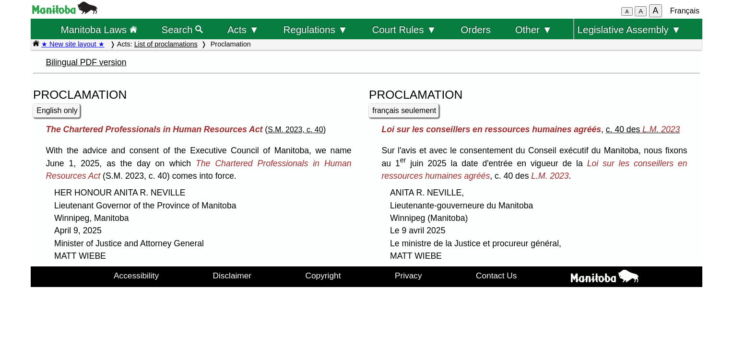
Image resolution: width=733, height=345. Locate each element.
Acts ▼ (243, 29)
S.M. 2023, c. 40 (295, 130)
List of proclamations (166, 44)
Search (182, 29)
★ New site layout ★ (73, 44)
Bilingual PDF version (86, 62)
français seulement (404, 110)
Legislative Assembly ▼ (629, 29)
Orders (476, 29)
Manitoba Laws (98, 29)
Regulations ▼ (316, 29)
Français (684, 11)
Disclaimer (232, 275)
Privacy (408, 275)
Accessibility (136, 275)
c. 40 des (643, 129)
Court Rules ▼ (404, 29)
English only (56, 110)
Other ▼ (533, 29)
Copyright (323, 275)
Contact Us (496, 275)
